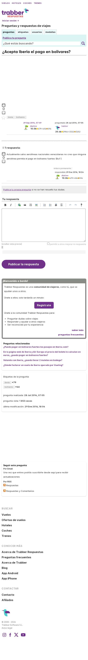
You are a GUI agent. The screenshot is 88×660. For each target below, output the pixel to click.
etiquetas (23, 32)
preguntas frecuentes (71, 334)
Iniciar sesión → (10, 20)
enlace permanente (62, 168)
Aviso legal (7, 628)
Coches (27, 3)
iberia (10, 117)
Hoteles (16, 3)
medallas (50, 32)
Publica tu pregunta (14, 37)
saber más (78, 330)
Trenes (38, 3)
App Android (10, 573)
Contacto (8, 594)
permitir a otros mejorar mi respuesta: (68, 244)
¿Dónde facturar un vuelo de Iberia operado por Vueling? (33, 365)
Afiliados (7, 600)
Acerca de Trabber (14, 562)
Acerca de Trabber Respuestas (22, 552)
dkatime (33, 126)
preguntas (8, 32)
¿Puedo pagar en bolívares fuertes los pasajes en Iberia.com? (35, 347)
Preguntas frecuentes (16, 557)
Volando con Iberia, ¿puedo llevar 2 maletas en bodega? (32, 360)
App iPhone (9, 578)
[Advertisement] (44, 78)
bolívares (20, 117)
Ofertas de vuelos (14, 520)
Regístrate (44, 305)
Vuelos (6, 3)
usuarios (37, 32)
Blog (4, 568)
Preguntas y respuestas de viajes (26, 26)
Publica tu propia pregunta (17, 189)
